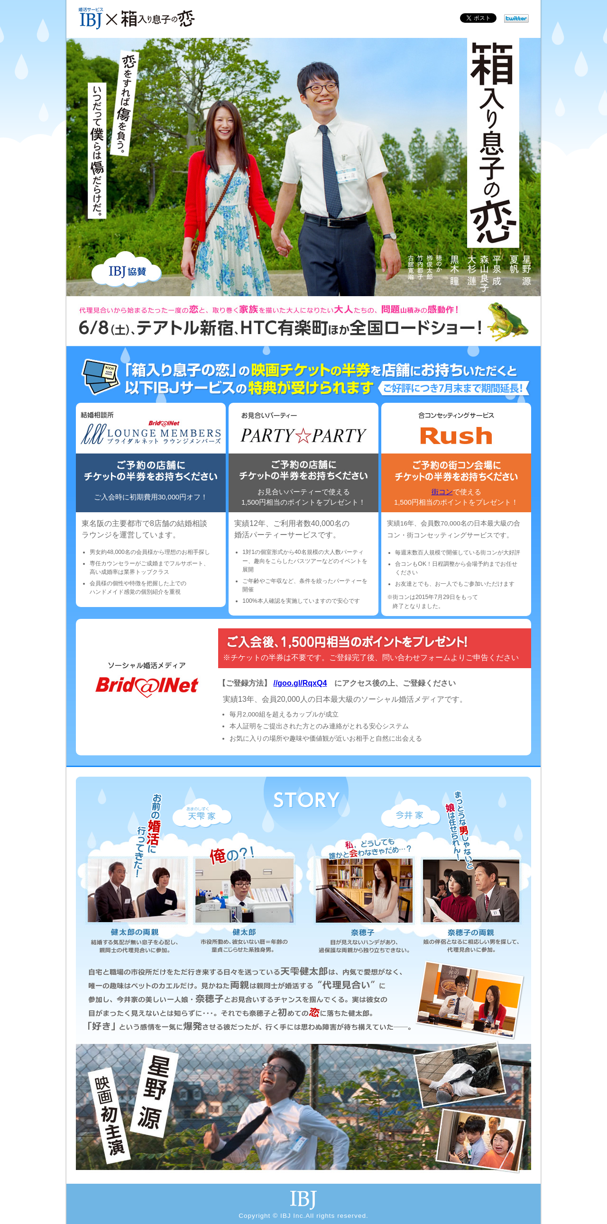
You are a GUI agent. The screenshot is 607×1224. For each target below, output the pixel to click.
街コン (442, 492)
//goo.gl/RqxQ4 (300, 683)
